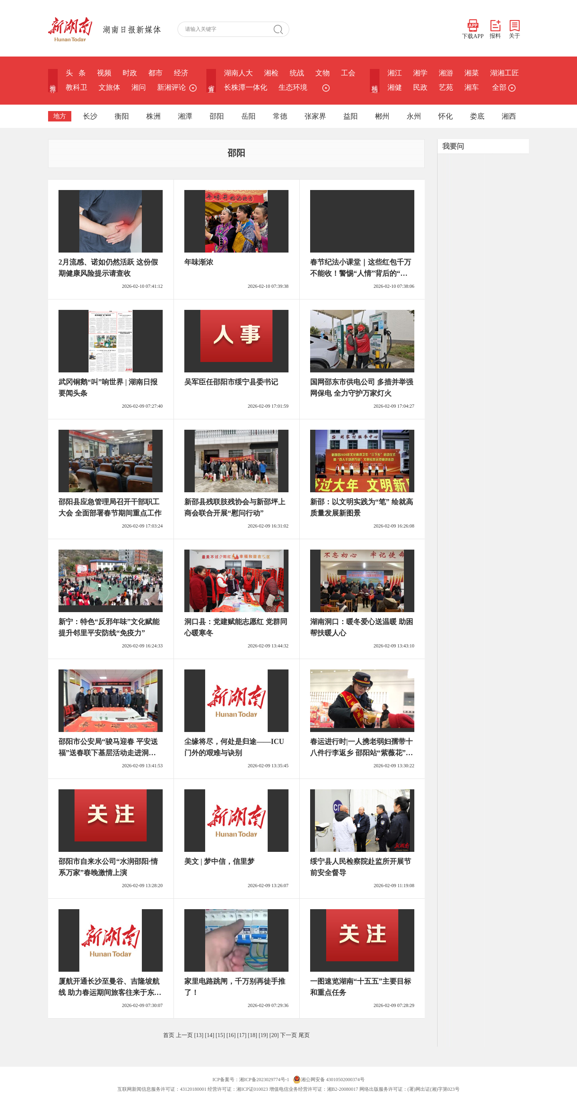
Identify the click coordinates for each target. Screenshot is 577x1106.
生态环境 (292, 87)
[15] (220, 1035)
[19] (263, 1035)
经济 (181, 73)
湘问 (138, 87)
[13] (198, 1035)
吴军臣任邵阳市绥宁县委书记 (231, 382)
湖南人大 (238, 73)
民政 (420, 87)
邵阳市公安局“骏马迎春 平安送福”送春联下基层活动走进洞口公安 (108, 753)
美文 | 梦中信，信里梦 (219, 861)
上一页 (184, 1035)
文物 (322, 73)
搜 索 (281, 29)
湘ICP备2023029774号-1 (264, 1079)
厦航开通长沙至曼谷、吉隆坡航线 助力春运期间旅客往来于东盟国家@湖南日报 (110, 992)
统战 (297, 73)
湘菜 (471, 73)
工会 (348, 73)
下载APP (473, 29)
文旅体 (109, 87)
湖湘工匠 (504, 73)
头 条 (76, 73)
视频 (104, 73)
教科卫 (76, 87)
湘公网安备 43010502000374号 (329, 1080)
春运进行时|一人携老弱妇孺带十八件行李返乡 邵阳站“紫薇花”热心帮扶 (361, 753)
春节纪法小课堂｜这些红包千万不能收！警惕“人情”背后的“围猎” (360, 273)
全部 (503, 87)
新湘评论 (171, 87)
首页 (168, 1035)
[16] (231, 1035)
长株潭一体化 (245, 87)
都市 (155, 73)
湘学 (420, 73)
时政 (130, 73)
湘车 (471, 87)
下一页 (288, 1035)
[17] (241, 1035)
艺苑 (446, 87)
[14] (209, 1035)
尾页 (304, 1035)
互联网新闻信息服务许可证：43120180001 (161, 1089)
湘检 (271, 73)
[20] (273, 1035)
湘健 (394, 87)
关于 (514, 29)
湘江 (394, 73)
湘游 (446, 73)
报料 (495, 29)
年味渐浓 (198, 262)
